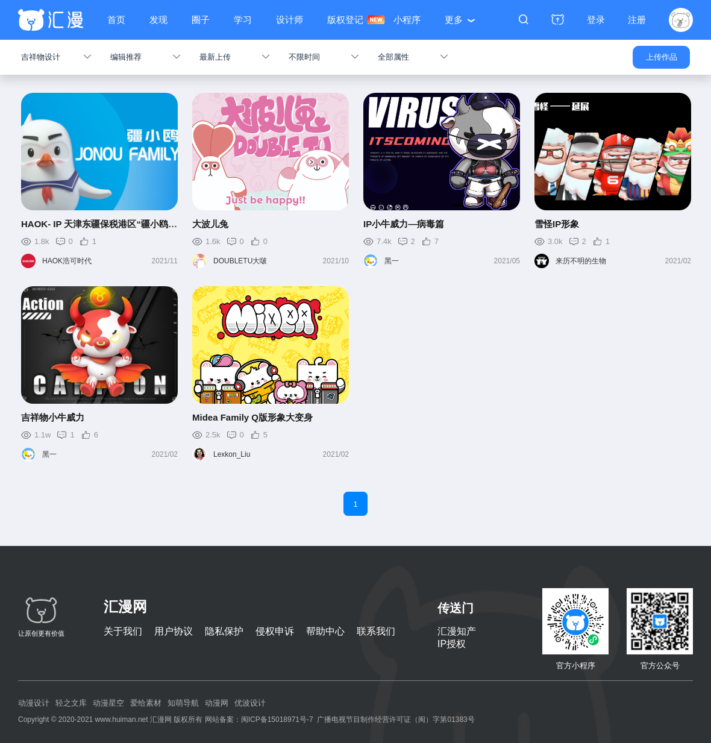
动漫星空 (108, 702)
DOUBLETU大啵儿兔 (240, 262)
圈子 (201, 19)
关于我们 (123, 631)
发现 (158, 19)
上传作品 (661, 56)
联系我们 (376, 631)
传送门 (455, 608)
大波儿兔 (210, 224)
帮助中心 (325, 631)
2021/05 (507, 261)
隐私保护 (224, 631)
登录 (596, 19)
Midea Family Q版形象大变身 (252, 417)
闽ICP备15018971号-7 (277, 719)
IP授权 (451, 644)
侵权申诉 (274, 631)
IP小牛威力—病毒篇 (403, 224)
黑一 (391, 261)
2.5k (213, 434)
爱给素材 (145, 702)
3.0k (555, 241)
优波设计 (250, 702)
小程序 (407, 19)
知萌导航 (183, 702)
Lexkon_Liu (231, 454)
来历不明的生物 (581, 261)
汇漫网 (125, 606)
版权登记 (345, 19)
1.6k (213, 241)
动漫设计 (33, 702)
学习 (243, 19)
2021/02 (678, 261)
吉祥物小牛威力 (52, 417)
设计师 (289, 19)
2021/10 (336, 261)
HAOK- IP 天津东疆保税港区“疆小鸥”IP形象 (110, 224)
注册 (637, 19)
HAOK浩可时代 (67, 261)
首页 (116, 19)
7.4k (384, 241)
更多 (454, 19)
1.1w (42, 434)
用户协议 (173, 631)
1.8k (41, 241)
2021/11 (165, 261)
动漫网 (216, 702)
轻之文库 (71, 702)
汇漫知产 (456, 631)
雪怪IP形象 (556, 224)
